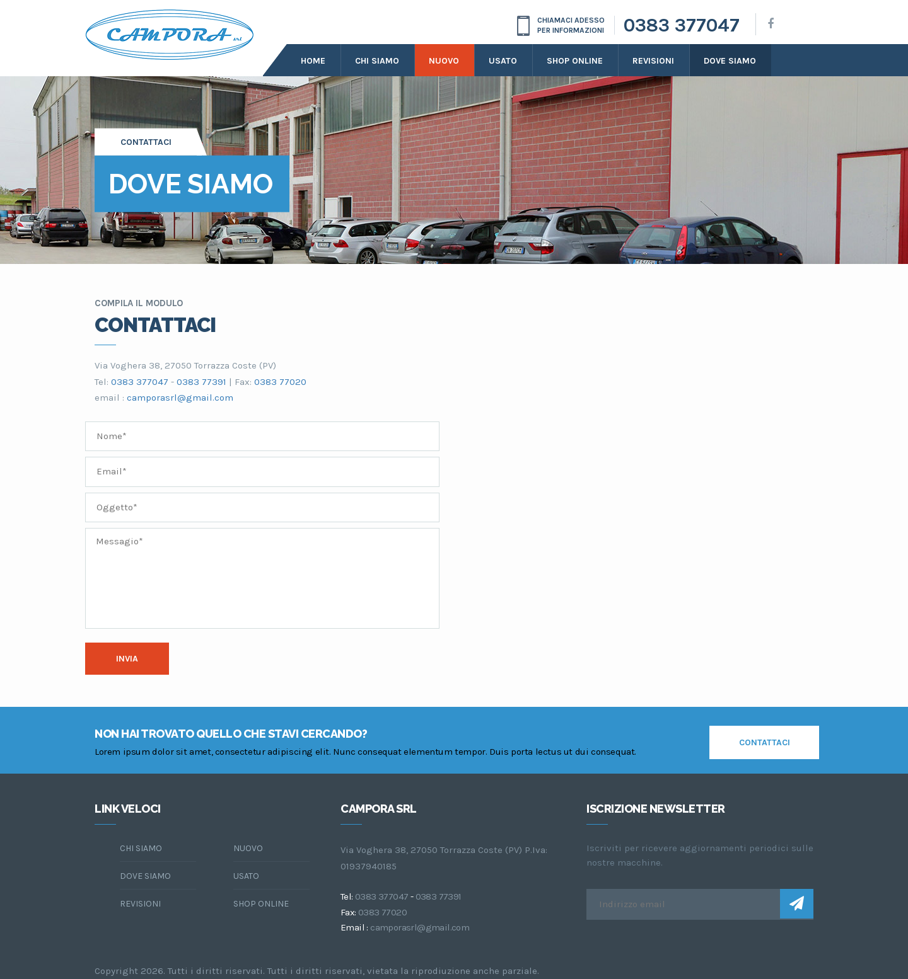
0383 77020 (280, 381)
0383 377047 (682, 25)
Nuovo (444, 60)
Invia (127, 658)
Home (313, 60)
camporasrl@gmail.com (180, 397)
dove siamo (730, 60)
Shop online (575, 60)
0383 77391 (201, 381)
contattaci (764, 742)
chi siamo (141, 848)
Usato (503, 60)
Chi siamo (377, 60)
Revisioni (653, 60)
